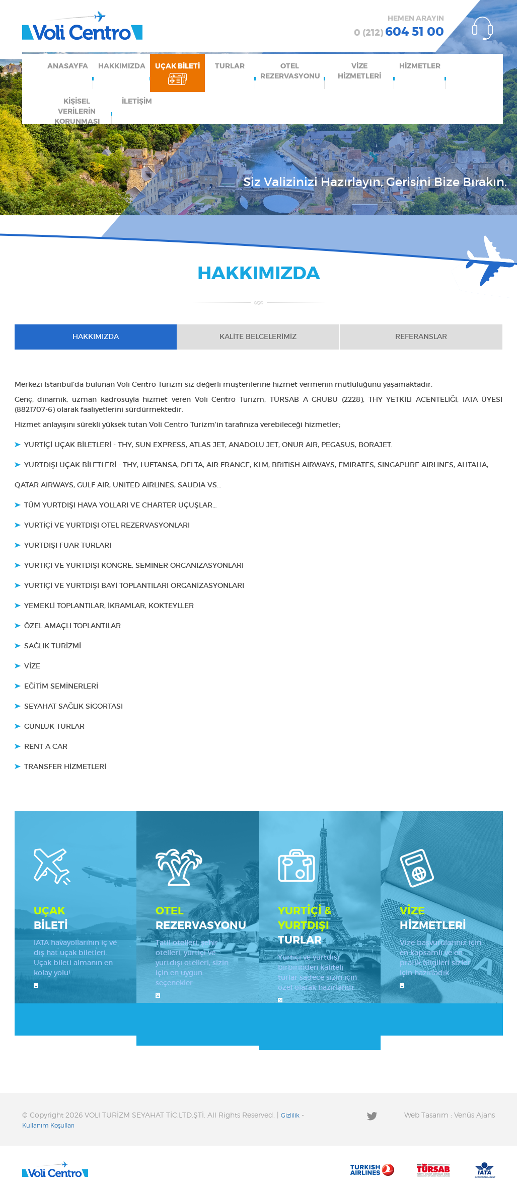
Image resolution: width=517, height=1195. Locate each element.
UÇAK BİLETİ (177, 66)
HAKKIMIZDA (121, 66)
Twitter (371, 1116)
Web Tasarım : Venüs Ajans (449, 1115)
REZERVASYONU (201, 917)
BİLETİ (76, 917)
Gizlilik (290, 1116)
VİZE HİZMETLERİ (359, 71)
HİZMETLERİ (442, 917)
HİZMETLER (419, 66)
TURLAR (230, 66)
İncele (36, 985)
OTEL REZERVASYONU (290, 71)
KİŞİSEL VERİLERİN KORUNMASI (77, 111)
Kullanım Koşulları (48, 1126)
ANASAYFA (67, 66)
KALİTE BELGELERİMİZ (258, 336)
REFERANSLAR (421, 336)
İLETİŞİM (137, 101)
